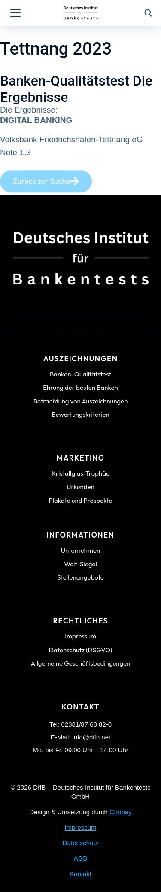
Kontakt (80, 873)
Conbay (120, 812)
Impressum (80, 827)
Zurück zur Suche (46, 186)
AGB (81, 858)
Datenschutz (80, 842)
